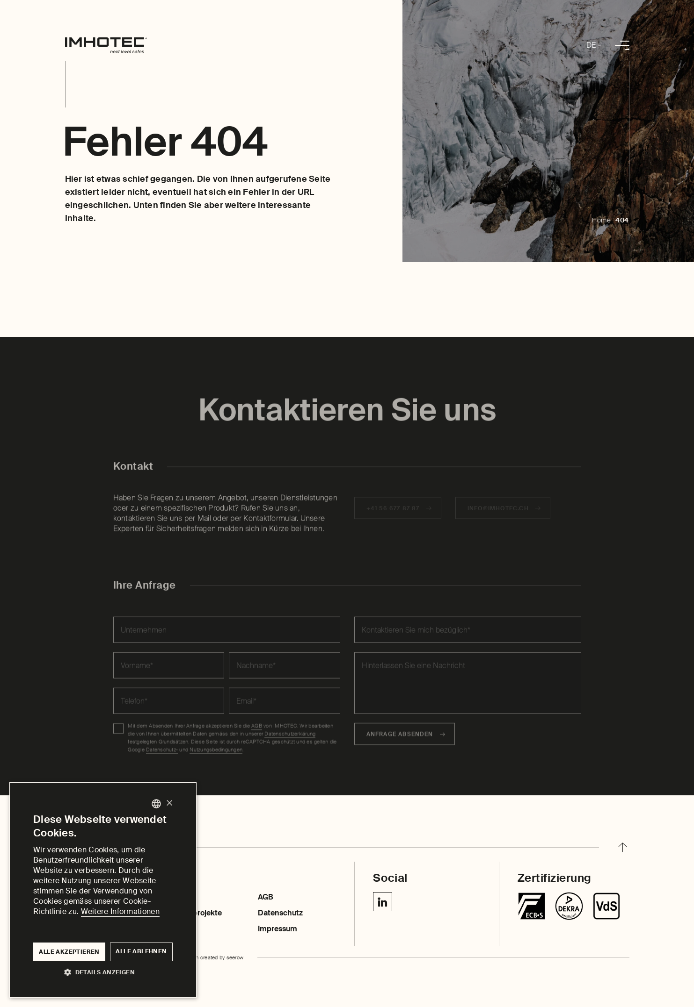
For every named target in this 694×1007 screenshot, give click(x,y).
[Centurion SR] (606, 906)
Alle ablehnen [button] (141, 951)
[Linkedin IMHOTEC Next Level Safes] (382, 901)
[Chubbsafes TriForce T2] (569, 906)
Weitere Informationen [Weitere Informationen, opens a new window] (120, 911)
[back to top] (622, 847)
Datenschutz (280, 913)
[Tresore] (532, 906)
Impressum (277, 929)
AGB (265, 897)
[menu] (622, 45)
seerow (235, 957)
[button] (103, 971)
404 (622, 220)
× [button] (169, 803)
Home (601, 220)
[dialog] (103, 890)
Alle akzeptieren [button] (69, 952)
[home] (106, 45)
